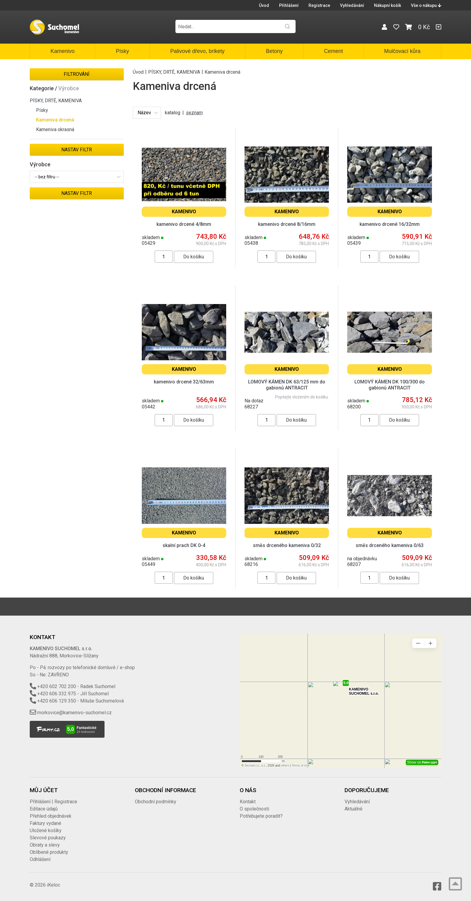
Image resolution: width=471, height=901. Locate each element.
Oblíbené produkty (49, 852)
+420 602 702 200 (56, 686)
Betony (274, 51)
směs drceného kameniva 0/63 (390, 545)
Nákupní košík (387, 5)
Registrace (319, 5)
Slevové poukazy (48, 838)
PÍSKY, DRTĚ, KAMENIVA (56, 100)
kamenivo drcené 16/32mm (390, 224)
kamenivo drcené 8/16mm (286, 224)
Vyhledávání (352, 5)
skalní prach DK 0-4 (184, 545)
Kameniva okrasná (55, 129)
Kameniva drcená (55, 120)
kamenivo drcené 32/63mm (184, 382)
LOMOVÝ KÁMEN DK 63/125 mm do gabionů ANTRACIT (286, 384)
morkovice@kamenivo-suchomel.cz (74, 712)
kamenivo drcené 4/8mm (183, 224)
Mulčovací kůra (402, 51)
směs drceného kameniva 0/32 (287, 545)
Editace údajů (44, 809)
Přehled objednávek (50, 816)
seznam (194, 112)
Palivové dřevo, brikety (197, 51)
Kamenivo (62, 51)
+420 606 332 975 (56, 694)
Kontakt (248, 801)
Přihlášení (289, 5)
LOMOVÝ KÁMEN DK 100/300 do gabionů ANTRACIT (389, 384)
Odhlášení (40, 859)
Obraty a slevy (45, 845)
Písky (122, 51)
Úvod (264, 5)
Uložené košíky (46, 830)
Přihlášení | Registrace (53, 801)
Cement (333, 51)
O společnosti (254, 809)
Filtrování (77, 74)
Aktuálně (353, 809)
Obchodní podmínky (155, 801)
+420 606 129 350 (56, 701)
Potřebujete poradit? (261, 816)
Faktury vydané (45, 823)
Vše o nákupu (426, 5)
